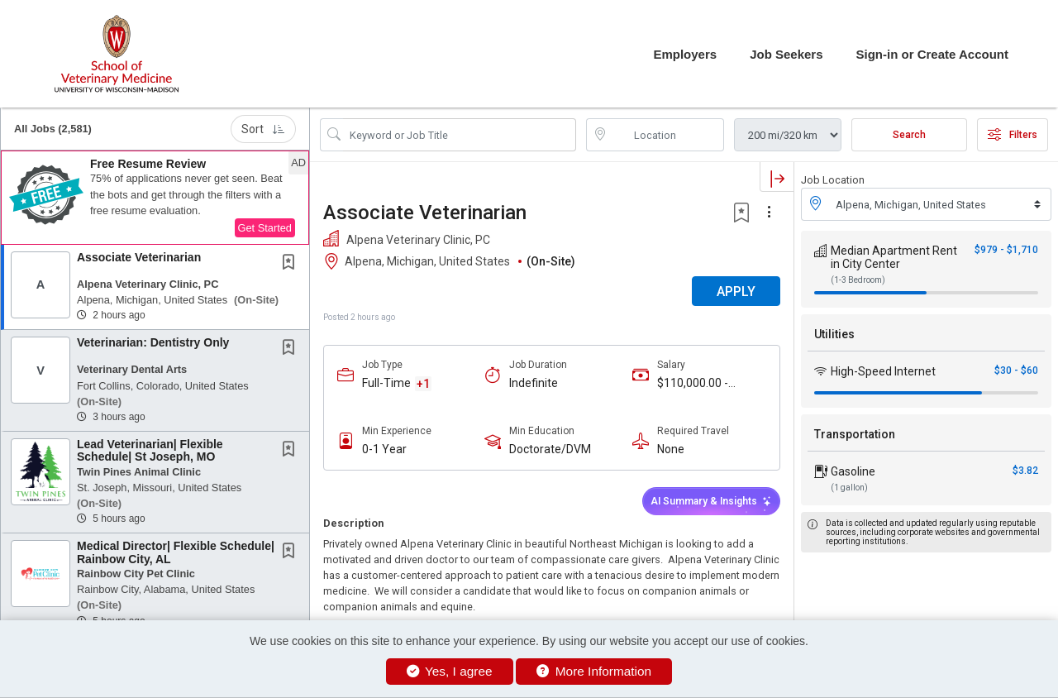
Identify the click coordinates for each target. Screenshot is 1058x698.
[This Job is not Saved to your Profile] (292, 263)
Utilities (834, 334)
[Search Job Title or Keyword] (459, 134)
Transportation (854, 434)
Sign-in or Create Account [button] (932, 54)
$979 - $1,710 (1006, 250)
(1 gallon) (849, 487)
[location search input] (667, 134)
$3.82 (1025, 470)
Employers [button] (685, 54)
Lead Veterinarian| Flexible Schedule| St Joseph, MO (150, 450)
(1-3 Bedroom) (858, 279)
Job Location (833, 180)
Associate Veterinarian (139, 257)
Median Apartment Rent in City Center (894, 257)
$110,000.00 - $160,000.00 (692, 383)
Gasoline (853, 471)
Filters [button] (1012, 135)
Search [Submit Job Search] (909, 135)
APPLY (736, 291)
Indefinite (533, 383)
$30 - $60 (1016, 370)
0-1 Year (384, 449)
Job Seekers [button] (786, 54)
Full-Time (386, 383)
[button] (155, 198)
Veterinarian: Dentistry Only (153, 342)
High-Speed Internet (883, 371)
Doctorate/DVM (550, 449)
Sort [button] (263, 129)
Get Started (265, 228)
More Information (593, 671)
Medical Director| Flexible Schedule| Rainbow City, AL (175, 552)
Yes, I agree (450, 671)
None (670, 449)
